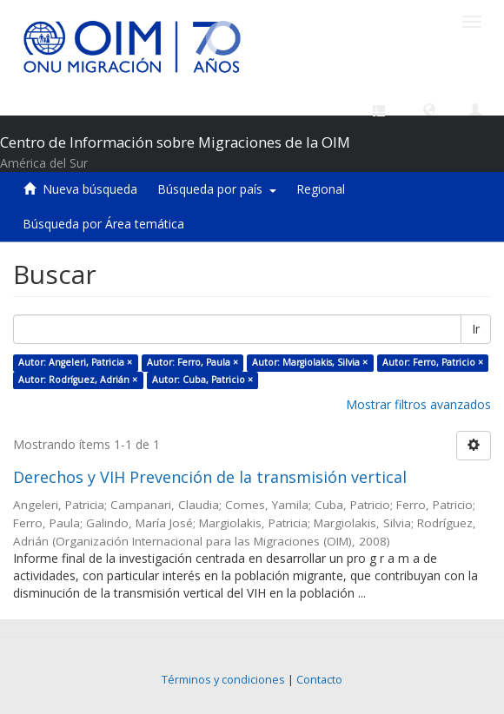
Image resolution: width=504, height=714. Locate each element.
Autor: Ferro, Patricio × (432, 362)
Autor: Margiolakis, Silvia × (310, 362)
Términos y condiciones (223, 679)
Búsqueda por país (216, 189)
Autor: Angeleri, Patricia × (75, 362)
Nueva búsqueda (90, 189)
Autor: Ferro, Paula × (192, 362)
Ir (476, 329)
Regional (320, 189)
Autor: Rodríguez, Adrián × (77, 380)
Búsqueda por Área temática (103, 223)
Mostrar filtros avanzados (418, 404)
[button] (429, 108)
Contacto (319, 679)
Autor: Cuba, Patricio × (202, 380)
